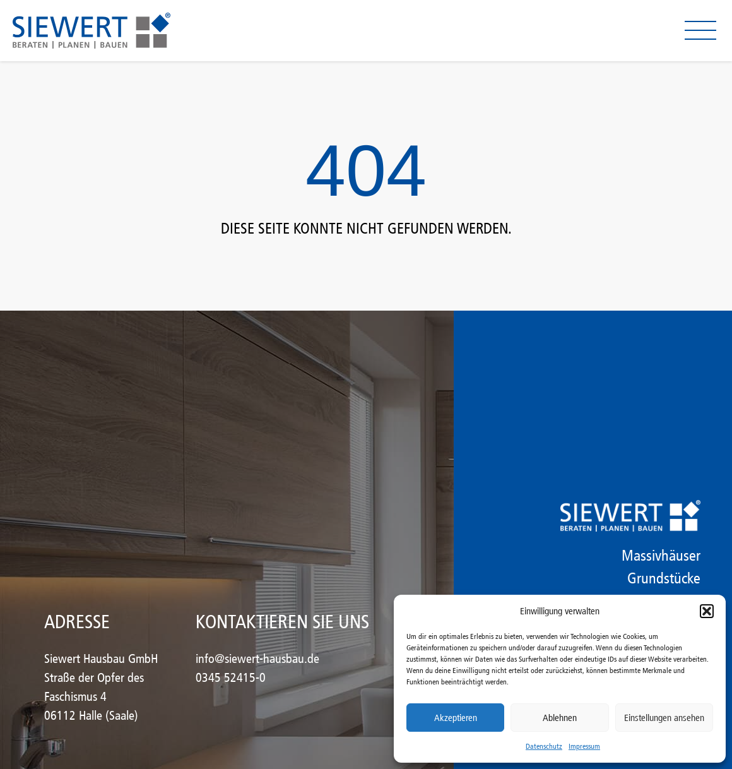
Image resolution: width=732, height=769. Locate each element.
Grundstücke (663, 578)
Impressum (584, 746)
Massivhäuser (661, 555)
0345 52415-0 (231, 677)
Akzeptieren (455, 718)
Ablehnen (560, 718)
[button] (706, 611)
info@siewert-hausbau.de (257, 658)
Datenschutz (544, 746)
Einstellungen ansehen (664, 718)
